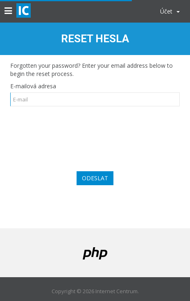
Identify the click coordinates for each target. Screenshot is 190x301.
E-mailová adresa (33, 86)
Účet (170, 11)
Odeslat (95, 178)
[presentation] (95, 134)
